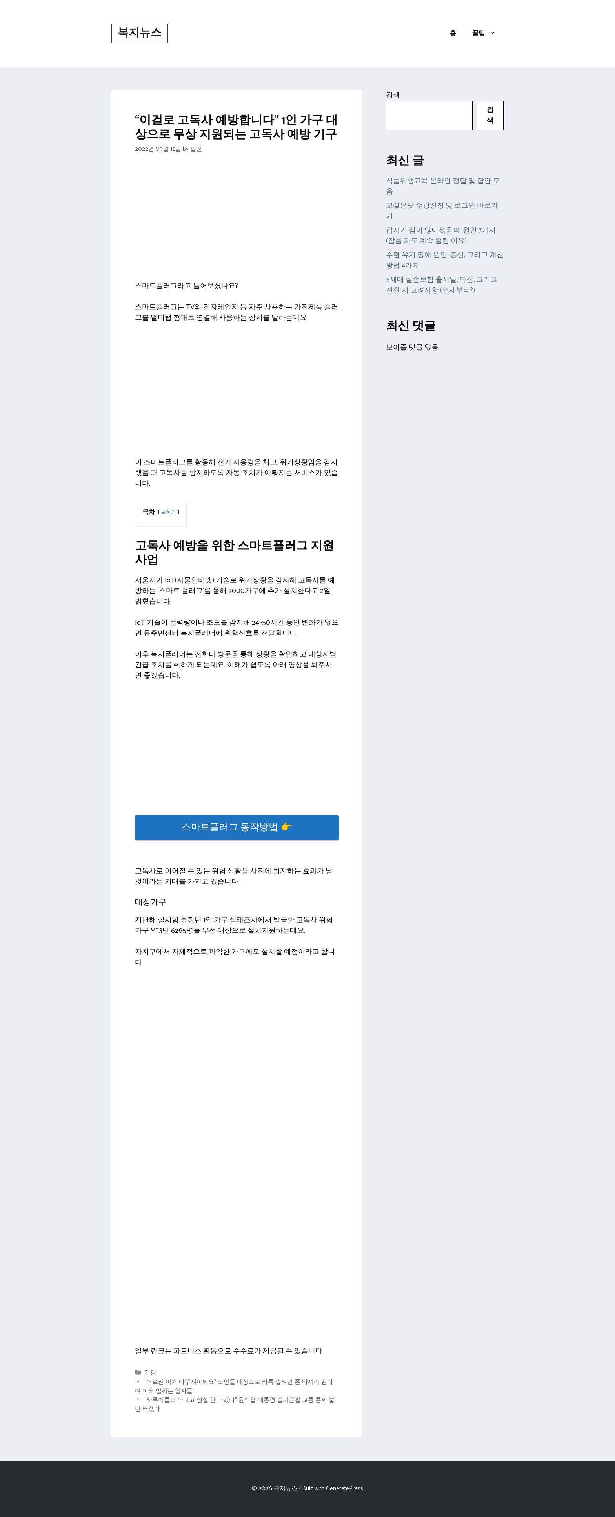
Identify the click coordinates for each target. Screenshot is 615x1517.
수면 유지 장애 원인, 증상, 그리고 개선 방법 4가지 (445, 260)
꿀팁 (488, 33)
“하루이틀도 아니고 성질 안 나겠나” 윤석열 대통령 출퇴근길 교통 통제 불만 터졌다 (235, 1404)
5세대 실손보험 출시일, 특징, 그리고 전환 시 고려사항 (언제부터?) (441, 285)
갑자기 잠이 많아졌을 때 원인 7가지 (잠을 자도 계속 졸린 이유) (441, 236)
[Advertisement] (237, 223)
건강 (150, 1373)
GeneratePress (344, 1488)
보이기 (168, 512)
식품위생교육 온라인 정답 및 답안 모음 (443, 186)
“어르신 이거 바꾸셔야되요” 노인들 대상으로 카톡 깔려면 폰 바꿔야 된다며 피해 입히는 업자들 (234, 1386)
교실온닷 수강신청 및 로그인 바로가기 (442, 211)
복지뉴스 (140, 33)
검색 (393, 95)
